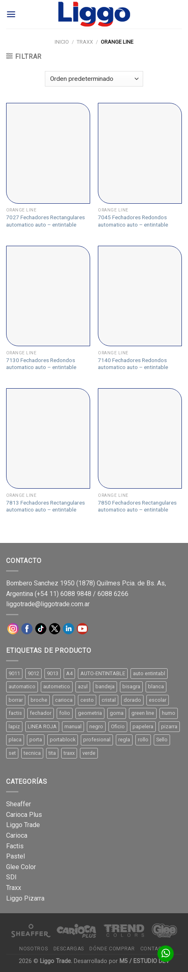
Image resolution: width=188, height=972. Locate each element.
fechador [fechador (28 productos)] (40, 713)
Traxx (13, 888)
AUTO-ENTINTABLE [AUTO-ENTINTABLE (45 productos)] (102, 673)
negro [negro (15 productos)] (96, 726)
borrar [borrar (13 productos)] (16, 700)
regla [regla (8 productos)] (124, 739)
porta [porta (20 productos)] (35, 739)
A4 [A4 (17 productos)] (69, 673)
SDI (11, 877)
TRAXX (85, 42)
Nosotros (33, 949)
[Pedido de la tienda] (94, 79)
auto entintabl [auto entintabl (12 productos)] (149, 673)
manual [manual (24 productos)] (73, 726)
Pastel (15, 856)
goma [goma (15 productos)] (117, 713)
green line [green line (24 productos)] (142, 713)
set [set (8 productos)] (12, 753)
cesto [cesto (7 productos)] (87, 700)
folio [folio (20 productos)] (64, 713)
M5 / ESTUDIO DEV (144, 961)
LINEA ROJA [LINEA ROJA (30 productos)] (42, 726)
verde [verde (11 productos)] (88, 753)
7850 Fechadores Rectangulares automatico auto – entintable (137, 506)
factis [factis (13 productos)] (15, 713)
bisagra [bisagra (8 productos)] (131, 686)
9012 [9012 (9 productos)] (33, 673)
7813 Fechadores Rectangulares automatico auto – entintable (45, 506)
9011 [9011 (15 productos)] (14, 673)
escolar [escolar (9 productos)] (157, 700)
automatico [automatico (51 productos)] (22, 686)
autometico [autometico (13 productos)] (56, 686)
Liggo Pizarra (25, 898)
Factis (15, 846)
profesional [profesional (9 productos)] (97, 739)
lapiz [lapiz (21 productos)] (14, 726)
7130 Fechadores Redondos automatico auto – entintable (41, 364)
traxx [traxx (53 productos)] (69, 753)
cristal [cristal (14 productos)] (109, 700)
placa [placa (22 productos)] (15, 739)
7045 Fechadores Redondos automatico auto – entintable (133, 221)
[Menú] (11, 14)
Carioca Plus (24, 815)
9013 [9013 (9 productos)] (52, 673)
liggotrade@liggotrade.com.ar (48, 604)
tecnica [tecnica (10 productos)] (32, 753)
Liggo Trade (23, 825)
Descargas (68, 949)
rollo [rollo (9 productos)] (143, 739)
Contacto (154, 949)
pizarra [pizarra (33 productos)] (169, 726)
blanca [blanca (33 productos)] (156, 686)
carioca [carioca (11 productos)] (64, 700)
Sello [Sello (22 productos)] (162, 739)
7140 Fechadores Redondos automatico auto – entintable (133, 364)
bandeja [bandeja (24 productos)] (105, 686)
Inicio (62, 42)
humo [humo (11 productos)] (168, 713)
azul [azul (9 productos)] (83, 686)
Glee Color (21, 867)
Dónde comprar (112, 949)
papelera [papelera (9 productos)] (143, 726)
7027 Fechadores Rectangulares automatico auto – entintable (45, 221)
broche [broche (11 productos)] (39, 700)
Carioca (16, 835)
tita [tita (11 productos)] (52, 753)
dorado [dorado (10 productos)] (132, 700)
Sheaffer (18, 804)
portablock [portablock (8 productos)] (62, 739)
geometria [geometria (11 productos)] (90, 713)
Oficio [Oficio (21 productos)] (118, 726)
